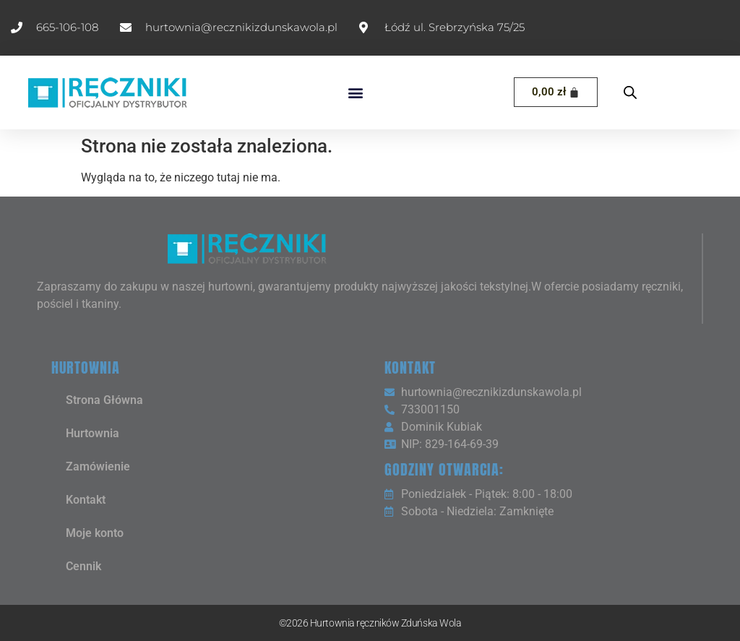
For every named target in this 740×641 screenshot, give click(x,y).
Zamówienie (98, 466)
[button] (356, 92)
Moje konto (95, 533)
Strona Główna (104, 400)
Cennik (83, 566)
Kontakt (86, 500)
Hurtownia (92, 433)
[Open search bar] (630, 92)
